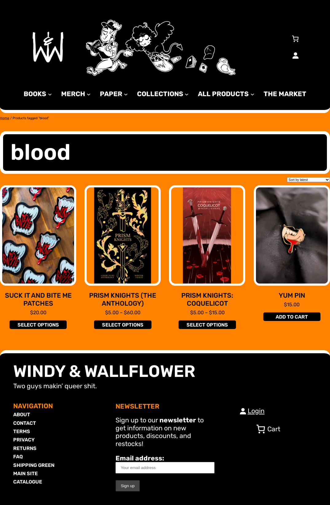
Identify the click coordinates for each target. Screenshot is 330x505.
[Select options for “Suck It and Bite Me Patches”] (38, 324)
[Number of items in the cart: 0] (295, 39)
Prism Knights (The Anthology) (122, 299)
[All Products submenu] (252, 94)
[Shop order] (308, 179)
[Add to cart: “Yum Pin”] (291, 316)
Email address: (165, 463)
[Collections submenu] (187, 94)
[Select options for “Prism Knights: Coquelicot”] (207, 324)
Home (4, 118)
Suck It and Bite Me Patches (38, 299)
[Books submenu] (50, 94)
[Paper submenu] (126, 94)
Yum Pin (292, 295)
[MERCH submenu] (89, 94)
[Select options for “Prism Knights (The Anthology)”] (122, 324)
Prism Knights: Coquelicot (207, 299)
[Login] (295, 55)
